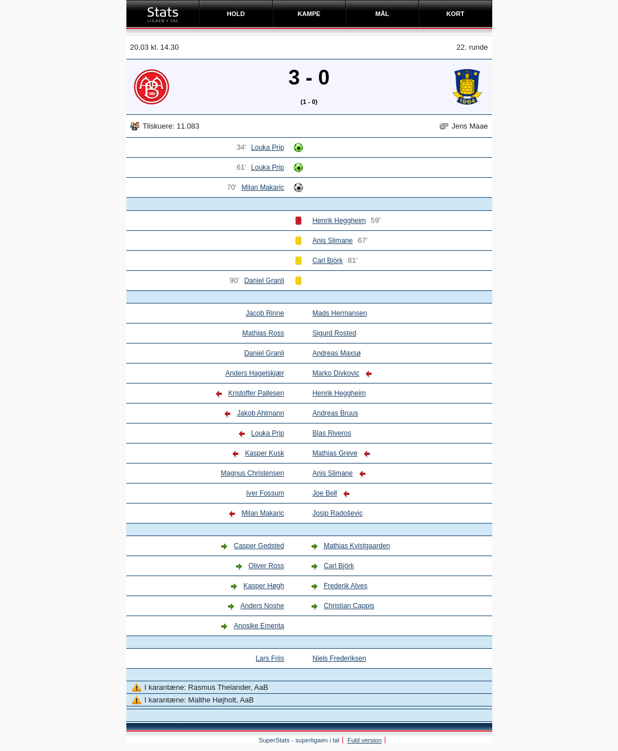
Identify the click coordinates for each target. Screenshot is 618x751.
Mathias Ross (263, 333)
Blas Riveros (332, 433)
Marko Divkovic (336, 373)
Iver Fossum (265, 493)
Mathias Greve (335, 453)
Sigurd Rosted (335, 333)
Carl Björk (328, 261)
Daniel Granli (264, 281)
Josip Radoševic (338, 513)
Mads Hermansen (340, 313)
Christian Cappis (349, 606)
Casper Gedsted (259, 546)
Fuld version (365, 740)
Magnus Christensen (252, 473)
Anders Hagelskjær (254, 373)
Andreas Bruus (335, 413)
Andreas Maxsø (337, 353)
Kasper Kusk (264, 453)
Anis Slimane (333, 241)
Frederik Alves (346, 586)
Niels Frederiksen (339, 658)
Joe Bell (325, 493)
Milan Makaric (262, 187)
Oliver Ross (266, 566)
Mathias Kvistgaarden (357, 546)
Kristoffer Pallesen (256, 393)
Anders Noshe (262, 606)
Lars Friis (270, 658)
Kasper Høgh (264, 586)
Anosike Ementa (259, 626)
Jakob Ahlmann (260, 413)
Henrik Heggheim (339, 221)
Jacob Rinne (265, 313)
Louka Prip (267, 147)
